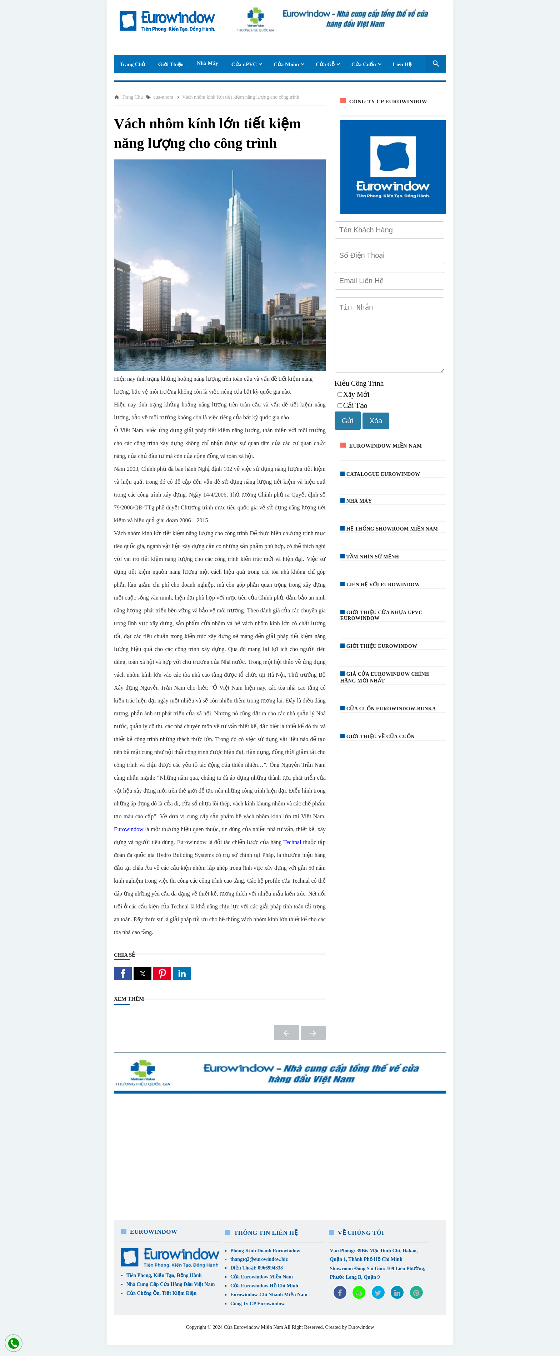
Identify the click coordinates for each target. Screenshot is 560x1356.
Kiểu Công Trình (359, 395)
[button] (123, 973)
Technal (292, 842)
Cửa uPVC (244, 64)
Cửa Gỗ (325, 64)
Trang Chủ (132, 64)
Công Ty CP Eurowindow (257, 1303)
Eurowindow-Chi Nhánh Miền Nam (269, 1294)
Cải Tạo (353, 417)
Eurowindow (129, 829)
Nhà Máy (207, 63)
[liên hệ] (14, 1343)
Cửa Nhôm (286, 64)
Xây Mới (354, 406)
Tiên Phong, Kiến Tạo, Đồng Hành (164, 1275)
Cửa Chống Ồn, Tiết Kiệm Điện (161, 1293)
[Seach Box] (436, 63)
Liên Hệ (402, 64)
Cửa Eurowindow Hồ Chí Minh (264, 1285)
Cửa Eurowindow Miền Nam (261, 1276)
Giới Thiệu (171, 64)
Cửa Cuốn (363, 64)
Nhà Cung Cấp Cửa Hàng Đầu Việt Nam (170, 1284)
